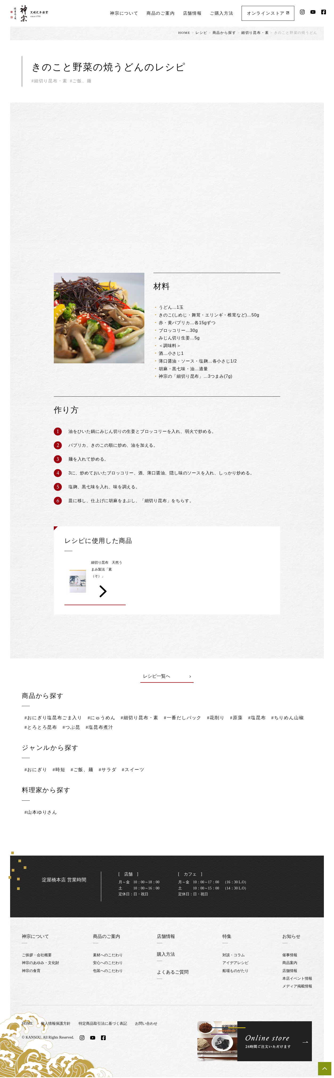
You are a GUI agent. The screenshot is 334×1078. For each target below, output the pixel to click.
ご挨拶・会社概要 (37, 956)
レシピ (201, 33)
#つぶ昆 (113, 728)
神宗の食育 (31, 972)
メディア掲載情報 (297, 987)
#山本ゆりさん (42, 813)
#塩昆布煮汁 (142, 728)
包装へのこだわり (108, 972)
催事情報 (289, 956)
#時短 (60, 770)
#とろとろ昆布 (81, 728)
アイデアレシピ (236, 964)
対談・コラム (234, 956)
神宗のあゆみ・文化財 (40, 964)
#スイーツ (138, 770)
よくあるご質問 (172, 973)
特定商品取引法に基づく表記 (103, 1024)
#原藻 (246, 718)
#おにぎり (36, 770)
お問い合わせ (146, 1024)
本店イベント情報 (297, 980)
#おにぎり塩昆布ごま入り (55, 718)
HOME (184, 33)
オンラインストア (268, 12)
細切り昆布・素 (255, 33)
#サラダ (111, 770)
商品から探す (224, 33)
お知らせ (292, 937)
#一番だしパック (190, 718)
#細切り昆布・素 (145, 718)
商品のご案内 (160, 12)
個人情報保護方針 (56, 1024)
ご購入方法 (221, 12)
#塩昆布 (267, 718)
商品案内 (289, 964)
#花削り (224, 718)
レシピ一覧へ (167, 677)
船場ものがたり (236, 972)
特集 (228, 937)
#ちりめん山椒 (42, 728)
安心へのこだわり (108, 964)
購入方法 (165, 955)
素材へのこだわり (108, 956)
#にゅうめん (105, 718)
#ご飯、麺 (84, 770)
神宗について (124, 12)
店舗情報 (192, 12)
